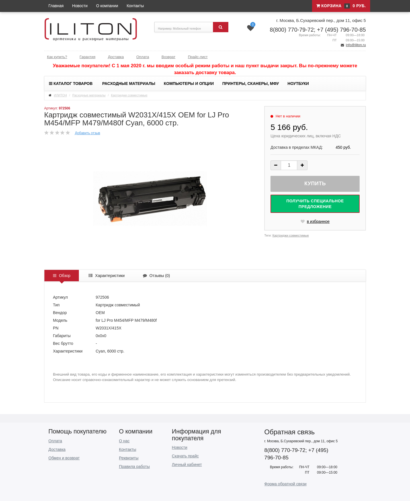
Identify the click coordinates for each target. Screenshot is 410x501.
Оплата (142, 57)
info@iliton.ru (356, 45)
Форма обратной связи (285, 484)
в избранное (315, 221)
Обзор (61, 275)
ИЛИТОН (60, 95)
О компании (107, 5)
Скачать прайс (185, 456)
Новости (79, 5)
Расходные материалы (128, 83)
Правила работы (134, 466)
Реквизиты (129, 458)
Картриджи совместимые (129, 95)
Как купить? (57, 57)
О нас (124, 441)
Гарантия (87, 57)
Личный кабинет (187, 464)
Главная (55, 5)
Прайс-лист (198, 57)
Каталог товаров (71, 83)
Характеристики (107, 275)
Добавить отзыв (87, 133)
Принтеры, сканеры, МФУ (250, 83)
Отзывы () (156, 275)
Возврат (168, 57)
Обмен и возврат (64, 458)
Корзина (341, 6)
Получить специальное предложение (315, 204)
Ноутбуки (298, 83)
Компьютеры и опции (189, 83)
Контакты (135, 5)
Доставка (116, 57)
